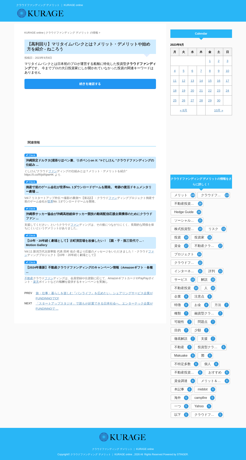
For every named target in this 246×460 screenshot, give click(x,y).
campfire (204, 398)
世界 (50, 201)
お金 (201, 305)
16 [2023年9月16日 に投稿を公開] (219, 80)
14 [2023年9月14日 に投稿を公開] (201, 80)
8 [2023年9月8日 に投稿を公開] (210, 70)
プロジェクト (188, 254)
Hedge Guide (187, 212)
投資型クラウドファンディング (212, 347)
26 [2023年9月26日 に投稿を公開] (183, 100)
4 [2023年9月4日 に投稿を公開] (175, 70)
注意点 (203, 296)
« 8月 (183, 110)
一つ (181, 406)
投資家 (203, 237)
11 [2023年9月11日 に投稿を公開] (175, 80)
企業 (181, 296)
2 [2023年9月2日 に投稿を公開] (218, 61)
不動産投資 (186, 288)
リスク (217, 229)
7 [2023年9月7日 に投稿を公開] (201, 70)
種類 (181, 313)
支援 (208, 338)
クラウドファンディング (215, 195)
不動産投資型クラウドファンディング (188, 203)
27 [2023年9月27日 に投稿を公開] (192, 100)
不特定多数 (186, 364)
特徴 (181, 305)
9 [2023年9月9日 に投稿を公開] (218, 70)
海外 (181, 398)
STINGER (182, 454)
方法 (222, 305)
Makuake (184, 355)
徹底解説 (184, 338)
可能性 (183, 322)
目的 (181, 330)
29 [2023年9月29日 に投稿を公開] (210, 100)
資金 (181, 246)
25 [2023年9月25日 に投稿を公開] (175, 100)
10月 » (218, 110)
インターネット (188, 271)
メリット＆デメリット (215, 381)
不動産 (28, 278)
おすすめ (218, 372)
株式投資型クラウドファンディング (188, 229)
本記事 (183, 389)
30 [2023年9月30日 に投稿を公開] (219, 100)
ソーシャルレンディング (188, 220)
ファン (52, 171)
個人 (211, 364)
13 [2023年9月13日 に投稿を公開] (192, 80)
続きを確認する (90, 84)
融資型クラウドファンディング (208, 313)
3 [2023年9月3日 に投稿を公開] (227, 61)
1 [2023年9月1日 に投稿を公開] (210, 61)
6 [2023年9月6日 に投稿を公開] (192, 70)
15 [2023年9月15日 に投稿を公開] (210, 80)
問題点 (206, 322)
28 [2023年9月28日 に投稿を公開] (201, 100)
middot (206, 389)
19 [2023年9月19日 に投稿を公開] (183, 90)
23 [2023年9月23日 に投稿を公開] (219, 90)
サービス (184, 279)
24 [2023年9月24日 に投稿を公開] (227, 90)
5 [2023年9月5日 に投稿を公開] (183, 70)
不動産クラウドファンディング (208, 246)
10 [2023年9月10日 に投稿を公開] (227, 70)
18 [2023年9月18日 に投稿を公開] (175, 90)
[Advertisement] (90, 111)
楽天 (36, 281)
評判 (215, 271)
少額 (201, 330)
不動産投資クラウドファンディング (188, 372)
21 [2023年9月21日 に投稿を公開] (201, 90)
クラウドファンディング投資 (188, 262)
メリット (184, 195)
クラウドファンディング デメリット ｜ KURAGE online (123, 449)
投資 (181, 237)
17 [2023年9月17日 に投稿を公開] (227, 80)
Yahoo (202, 406)
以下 (181, 414)
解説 (208, 279)
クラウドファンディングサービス (208, 414)
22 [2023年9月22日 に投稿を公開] (210, 90)
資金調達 (184, 381)
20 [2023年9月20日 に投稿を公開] (192, 90)
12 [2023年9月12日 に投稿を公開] (183, 80)
